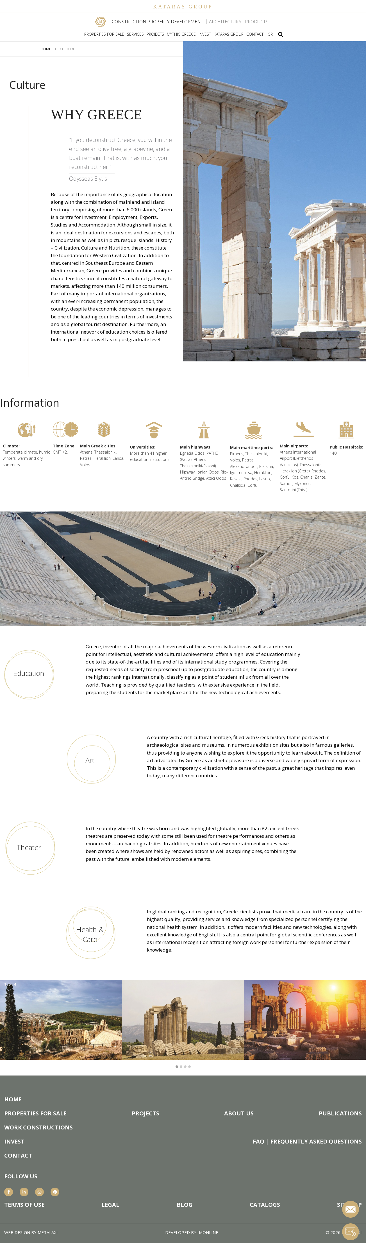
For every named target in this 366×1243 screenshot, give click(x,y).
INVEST (205, 34)
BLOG (185, 1205)
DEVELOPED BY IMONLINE (191, 1232)
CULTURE (67, 49)
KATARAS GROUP (229, 34)
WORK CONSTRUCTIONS (38, 1127)
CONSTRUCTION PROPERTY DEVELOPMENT (157, 21)
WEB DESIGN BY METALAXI (31, 1232)
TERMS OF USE (24, 1205)
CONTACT (254, 34)
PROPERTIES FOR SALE (104, 34)
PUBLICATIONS (340, 1113)
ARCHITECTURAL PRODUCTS (238, 21)
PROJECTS (155, 34)
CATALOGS (265, 1205)
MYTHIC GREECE (181, 34)
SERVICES (135, 34)
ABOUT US (239, 1113)
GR (270, 34)
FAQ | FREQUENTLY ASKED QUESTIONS (307, 1141)
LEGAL (110, 1205)
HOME (46, 49)
